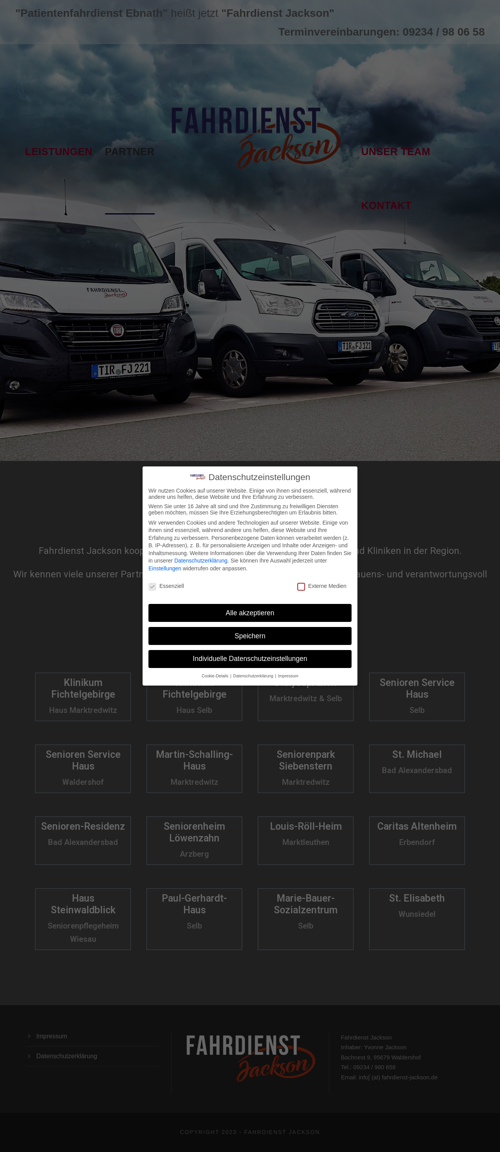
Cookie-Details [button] (215, 667)
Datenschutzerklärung (200, 552)
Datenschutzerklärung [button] (253, 667)
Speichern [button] (250, 627)
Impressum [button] (288, 667)
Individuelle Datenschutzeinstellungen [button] (250, 650)
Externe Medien (321, 577)
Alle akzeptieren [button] (250, 604)
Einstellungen (164, 560)
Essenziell (166, 577)
